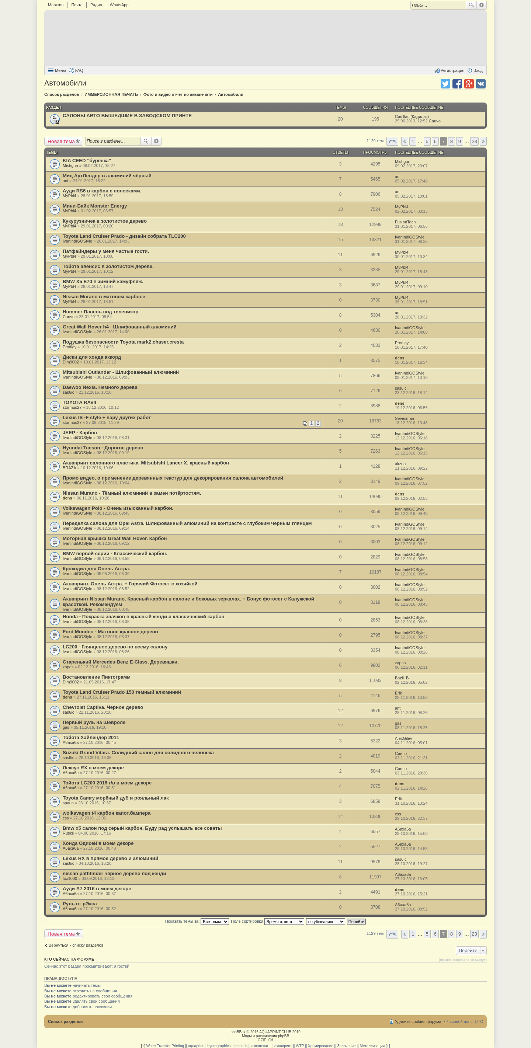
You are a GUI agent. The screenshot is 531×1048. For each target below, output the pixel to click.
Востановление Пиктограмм (97, 677)
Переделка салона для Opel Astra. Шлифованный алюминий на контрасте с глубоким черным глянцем (187, 523)
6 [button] (435, 141)
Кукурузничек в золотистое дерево (105, 221)
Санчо (435, 121)
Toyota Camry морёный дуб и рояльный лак (116, 798)
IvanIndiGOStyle (77, 241)
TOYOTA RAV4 (79, 402)
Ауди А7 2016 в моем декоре (97, 888)
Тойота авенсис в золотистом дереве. (108, 266)
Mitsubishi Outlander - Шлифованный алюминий (121, 372)
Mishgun (70, 165)
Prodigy (69, 347)
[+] (143, 1046)
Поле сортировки (267, 921)
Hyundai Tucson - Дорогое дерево (103, 447)
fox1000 (70, 878)
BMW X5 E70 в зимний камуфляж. (103, 281)
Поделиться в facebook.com (457, 83)
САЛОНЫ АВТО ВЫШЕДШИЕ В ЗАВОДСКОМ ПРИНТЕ (127, 115)
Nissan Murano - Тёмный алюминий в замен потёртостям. (132, 493)
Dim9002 (71, 362)
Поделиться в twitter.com (445, 83)
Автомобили (65, 83)
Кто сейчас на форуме (69, 959)
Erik (398, 693)
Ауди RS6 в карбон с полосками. (102, 191)
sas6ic (68, 392)
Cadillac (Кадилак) (412, 116)
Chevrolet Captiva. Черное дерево (103, 707)
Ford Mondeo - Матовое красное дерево (110, 631)
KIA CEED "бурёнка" (87, 160)
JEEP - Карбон (80, 432)
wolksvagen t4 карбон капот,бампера (106, 813)
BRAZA (69, 468)
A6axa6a (71, 742)
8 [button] (451, 141)
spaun (68, 803)
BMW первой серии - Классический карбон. (115, 553)
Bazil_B (402, 678)
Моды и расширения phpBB (265, 1036)
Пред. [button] (404, 141)
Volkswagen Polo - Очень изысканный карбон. (118, 508)
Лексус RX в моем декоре (93, 767)
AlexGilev (403, 738)
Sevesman (404, 418)
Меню (60, 70)
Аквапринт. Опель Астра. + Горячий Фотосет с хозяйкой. (131, 583)
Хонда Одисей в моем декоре (98, 843)
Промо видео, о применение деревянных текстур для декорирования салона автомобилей (173, 478)
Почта (77, 5)
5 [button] (427, 141)
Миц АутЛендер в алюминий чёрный (107, 175)
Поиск (471, 5)
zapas (68, 667)
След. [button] (483, 141)
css (66, 818)
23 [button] (474, 141)
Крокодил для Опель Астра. (96, 568)
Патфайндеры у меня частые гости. (106, 251)
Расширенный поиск (482, 5)
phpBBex (238, 1032)
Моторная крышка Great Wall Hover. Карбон (115, 538)
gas (66, 727)
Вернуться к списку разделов (76, 945)
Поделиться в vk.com (481, 83)
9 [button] (459, 141)
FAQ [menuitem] (79, 70)
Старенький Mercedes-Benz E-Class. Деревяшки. (121, 662)
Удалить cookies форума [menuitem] (418, 1021)
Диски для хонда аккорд (92, 357)
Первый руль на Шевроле (94, 722)
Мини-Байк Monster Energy (95, 206)
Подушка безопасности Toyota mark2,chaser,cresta (123, 342)
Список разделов (65, 1021)
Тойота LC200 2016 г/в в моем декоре (107, 783)
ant (65, 180)
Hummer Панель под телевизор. (101, 311)
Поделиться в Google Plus (469, 83)
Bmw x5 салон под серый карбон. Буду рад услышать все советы (142, 828)
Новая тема (61, 141)
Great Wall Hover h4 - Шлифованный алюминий (120, 327)
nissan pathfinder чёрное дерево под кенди (114, 873)
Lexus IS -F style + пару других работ (107, 417)
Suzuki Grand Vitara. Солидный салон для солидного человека (138, 752)
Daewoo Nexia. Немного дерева (100, 387)
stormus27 (72, 407)
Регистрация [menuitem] (452, 70)
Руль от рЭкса (80, 903)
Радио (96, 5)
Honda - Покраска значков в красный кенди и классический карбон (144, 616)
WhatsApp (119, 5)
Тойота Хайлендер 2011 (91, 737)
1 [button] (413, 141)
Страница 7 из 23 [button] (392, 141)
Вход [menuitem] (478, 70)
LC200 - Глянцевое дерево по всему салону (115, 647)
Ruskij (68, 833)
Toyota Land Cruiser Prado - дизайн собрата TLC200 (124, 236)
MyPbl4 (69, 196)
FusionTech (405, 222)
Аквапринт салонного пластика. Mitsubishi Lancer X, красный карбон (146, 463)
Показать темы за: (197, 921)
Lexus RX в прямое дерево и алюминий (110, 858)
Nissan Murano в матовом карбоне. (105, 296)
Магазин (55, 5)
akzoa (400, 464)
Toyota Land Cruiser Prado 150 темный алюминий (122, 692)
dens (400, 358)
